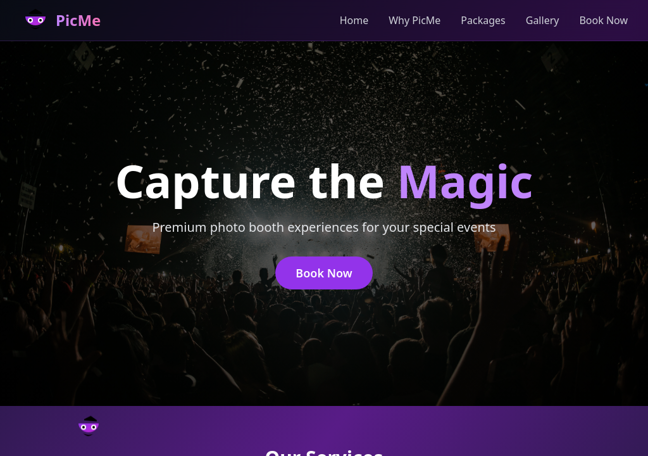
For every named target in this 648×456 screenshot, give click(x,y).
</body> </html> (324, 228)
